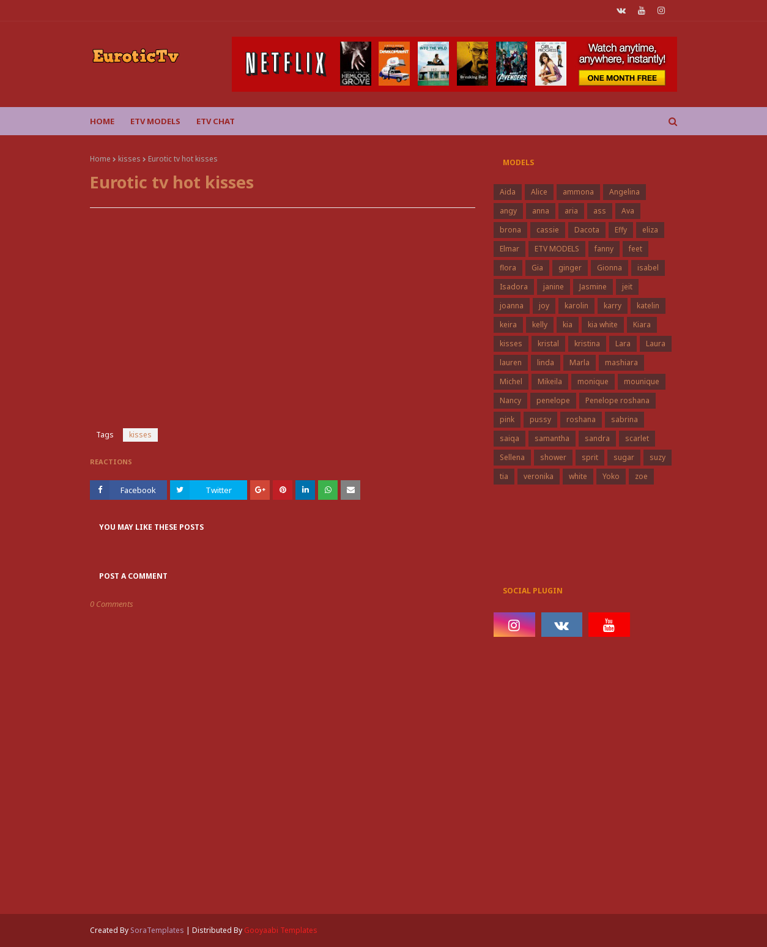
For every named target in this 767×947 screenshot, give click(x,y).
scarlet (637, 438)
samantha (552, 438)
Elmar (509, 248)
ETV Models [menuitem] (155, 121)
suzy (657, 457)
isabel (648, 267)
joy (544, 305)
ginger (570, 267)
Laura (655, 343)
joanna (512, 305)
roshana (581, 419)
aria (571, 211)
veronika (539, 476)
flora (508, 267)
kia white (603, 324)
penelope (553, 400)
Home (100, 159)
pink (507, 419)
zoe (641, 476)
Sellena (512, 457)
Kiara (642, 324)
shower (553, 457)
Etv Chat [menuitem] (215, 121)
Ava (627, 211)
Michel (511, 381)
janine (553, 286)
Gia (537, 267)
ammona (578, 192)
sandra (597, 438)
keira (508, 324)
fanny (604, 248)
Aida (508, 192)
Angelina (624, 192)
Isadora (514, 286)
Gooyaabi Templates (280, 930)
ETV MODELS (557, 248)
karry (612, 305)
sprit (590, 457)
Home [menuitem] (102, 121)
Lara (623, 343)
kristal (548, 343)
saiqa (509, 438)
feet (635, 248)
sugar (623, 457)
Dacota (586, 230)
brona (510, 230)
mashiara (621, 362)
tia (504, 476)
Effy (621, 230)
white (578, 476)
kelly (539, 324)
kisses (129, 159)
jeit (627, 286)
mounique (641, 381)
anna (540, 211)
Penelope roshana (617, 400)
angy (508, 211)
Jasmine (593, 286)
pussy (540, 419)
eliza (650, 230)
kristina (587, 343)
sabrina (624, 419)
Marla (579, 362)
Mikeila (550, 381)
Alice (539, 192)
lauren (511, 362)
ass (599, 211)
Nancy (510, 400)
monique (593, 381)
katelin (648, 305)
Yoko (611, 476)
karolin (576, 305)
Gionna (609, 267)
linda (545, 362)
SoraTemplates (157, 930)
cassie (547, 230)
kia (567, 324)
